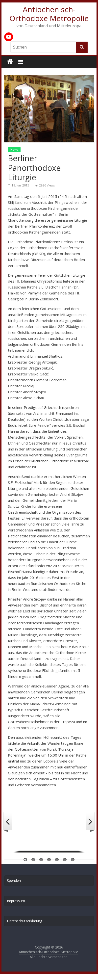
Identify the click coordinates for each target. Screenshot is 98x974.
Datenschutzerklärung (24, 921)
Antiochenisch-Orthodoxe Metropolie (49, 13)
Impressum (16, 900)
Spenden (14, 880)
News (14, 149)
